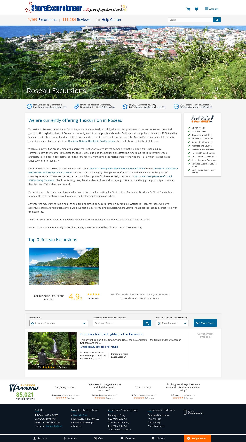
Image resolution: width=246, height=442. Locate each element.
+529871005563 (91, 418)
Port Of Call (35, 318)
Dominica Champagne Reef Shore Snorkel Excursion (117, 168)
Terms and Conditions (158, 415)
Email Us (76, 426)
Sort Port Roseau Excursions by (171, 318)
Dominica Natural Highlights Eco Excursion (91, 141)
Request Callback (54, 426)
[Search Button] (217, 19)
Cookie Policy (154, 422)
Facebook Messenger (82, 422)
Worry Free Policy (156, 426)
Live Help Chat (79, 415)
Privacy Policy (154, 418)
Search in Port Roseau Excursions (109, 318)
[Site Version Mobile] (195, 411)
